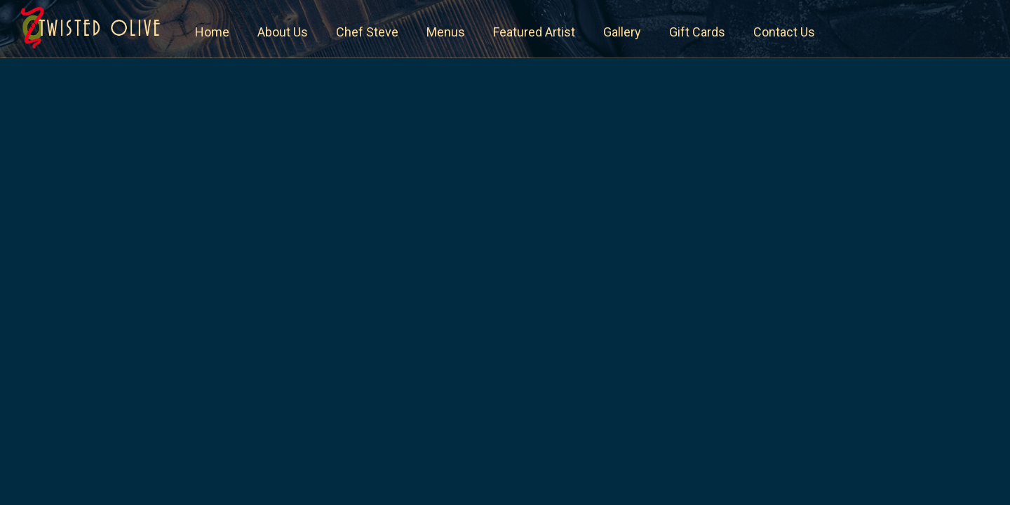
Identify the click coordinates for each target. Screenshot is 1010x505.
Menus (445, 32)
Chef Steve (367, 32)
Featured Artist (534, 32)
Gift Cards (697, 32)
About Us (282, 32)
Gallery (622, 32)
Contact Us (784, 32)
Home (212, 32)
